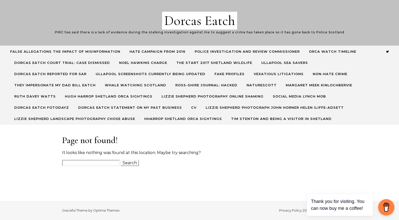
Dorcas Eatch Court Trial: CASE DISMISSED (62, 63)
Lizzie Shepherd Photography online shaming (213, 96)
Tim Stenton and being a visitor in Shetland (281, 119)
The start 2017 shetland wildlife (214, 63)
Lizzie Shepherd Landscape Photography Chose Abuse (74, 119)
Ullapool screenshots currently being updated (150, 74)
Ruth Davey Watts (35, 96)
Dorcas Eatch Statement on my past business (130, 107)
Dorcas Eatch (199, 20)
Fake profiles (230, 74)
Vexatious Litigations (279, 74)
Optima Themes (106, 210)
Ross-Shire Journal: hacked (206, 85)
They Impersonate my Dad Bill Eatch (55, 85)
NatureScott (262, 85)
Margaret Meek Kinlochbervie (319, 85)
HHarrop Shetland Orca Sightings (183, 119)
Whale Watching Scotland (135, 85)
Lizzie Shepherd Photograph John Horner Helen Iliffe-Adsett (275, 107)
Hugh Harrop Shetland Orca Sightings (108, 96)
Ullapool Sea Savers (284, 63)
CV (193, 107)
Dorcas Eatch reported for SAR (50, 74)
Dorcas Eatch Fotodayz (41, 107)
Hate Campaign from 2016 (158, 51)
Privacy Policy (290, 210)
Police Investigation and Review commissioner (247, 51)
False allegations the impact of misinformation (65, 51)
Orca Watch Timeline (332, 51)
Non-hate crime (330, 74)
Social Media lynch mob (299, 96)
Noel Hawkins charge (143, 63)
